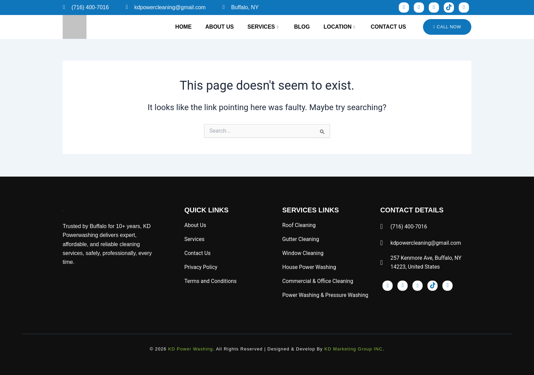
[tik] (449, 7)
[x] (464, 7)
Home (176, 27)
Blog (299, 27)
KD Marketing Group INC (354, 348)
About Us (214, 27)
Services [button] (258, 27)
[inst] (419, 7)
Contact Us (388, 27)
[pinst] (434, 7)
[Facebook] (404, 7)
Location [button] (337, 27)
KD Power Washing (190, 348)
